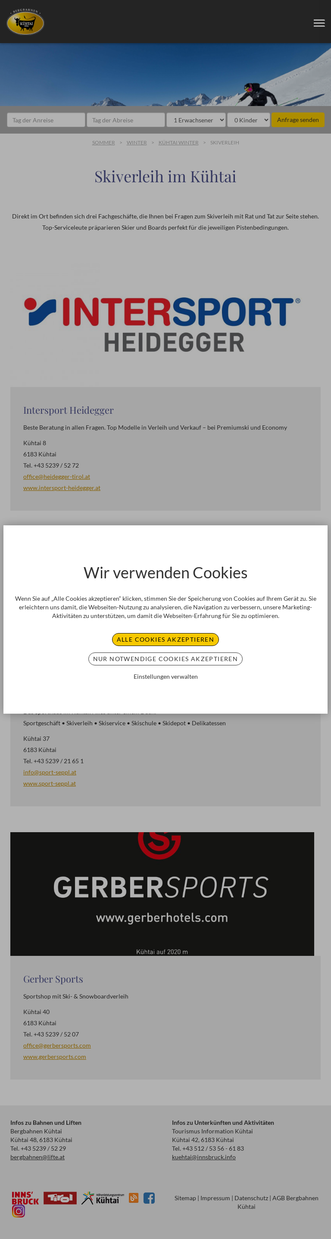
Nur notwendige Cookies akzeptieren (165, 658)
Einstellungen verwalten (166, 676)
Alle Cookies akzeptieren (166, 639)
